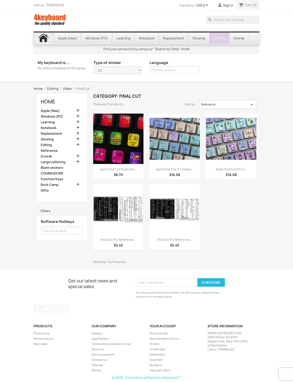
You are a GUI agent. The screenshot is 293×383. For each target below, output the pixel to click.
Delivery (97, 333)
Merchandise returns (164, 339)
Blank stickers (52, 168)
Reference (49, 151)
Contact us (99, 360)
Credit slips (157, 349)
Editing (46, 145)
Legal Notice (100, 339)
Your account (163, 326)
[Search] (232, 20)
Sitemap (97, 365)
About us (98, 349)
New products (43, 339)
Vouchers (156, 360)
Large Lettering (53, 162)
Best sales (41, 344)
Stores (96, 370)
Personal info (159, 333)
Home (48, 101)
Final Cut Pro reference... (118, 240)
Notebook (49, 128)
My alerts (156, 365)
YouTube (56, 309)
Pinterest (65, 309)
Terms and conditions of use (111, 344)
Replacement (51, 133)
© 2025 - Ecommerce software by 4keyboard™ (146, 377)
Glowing (47, 139)
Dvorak (46, 156)
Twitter (47, 309)
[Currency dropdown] (202, 5)
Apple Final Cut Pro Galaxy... (175, 169)
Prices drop (42, 333)
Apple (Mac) (50, 111)
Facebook (38, 309)
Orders (155, 344)
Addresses (157, 354)
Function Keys (52, 179)
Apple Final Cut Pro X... (231, 169)
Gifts (45, 190)
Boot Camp (49, 185)
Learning (48, 122)
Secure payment (103, 354)
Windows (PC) (52, 116)
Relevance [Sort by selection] (227, 104)
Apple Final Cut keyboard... (118, 169)
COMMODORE (52, 173)
